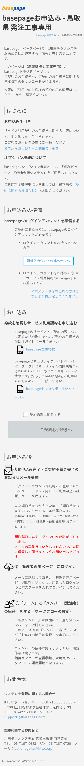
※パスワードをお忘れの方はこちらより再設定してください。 (55, 293)
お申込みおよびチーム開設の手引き (31, 148)
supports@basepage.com (24, 716)
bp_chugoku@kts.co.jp (33, 748)
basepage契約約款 (40, 349)
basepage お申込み (46, 35)
